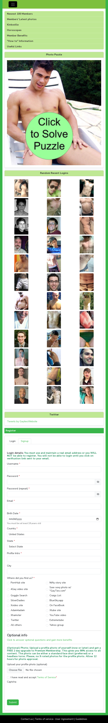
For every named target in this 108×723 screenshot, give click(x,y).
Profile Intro (14, 553)
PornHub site (18, 582)
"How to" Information (20, 41)
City (9, 565)
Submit (13, 702)
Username (13, 463)
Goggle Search (19, 595)
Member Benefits (17, 35)
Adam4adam (18, 610)
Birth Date (13, 513)
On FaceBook (57, 605)
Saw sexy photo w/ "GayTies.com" (60, 589)
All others (16, 625)
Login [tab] (13, 441)
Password (13, 476)
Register (11, 430)
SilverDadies (18, 600)
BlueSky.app (56, 600)
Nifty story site (58, 582)
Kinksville (13, 24)
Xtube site (55, 610)
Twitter (15, 620)
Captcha (11, 681)
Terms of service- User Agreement (54, 719)
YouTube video (58, 615)
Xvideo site (17, 605)
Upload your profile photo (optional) (27, 664)
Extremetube (57, 620)
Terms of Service (46, 677)
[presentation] (33, 690)
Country (12, 528)
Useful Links (14, 46)
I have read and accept (34, 677)
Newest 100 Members (20, 13)
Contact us (27, 719)
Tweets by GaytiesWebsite (22, 421)
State (11, 541)
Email (11, 501)
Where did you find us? (20, 578)
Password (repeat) (18, 488)
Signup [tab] (25, 441)
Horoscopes (14, 30)
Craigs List (55, 595)
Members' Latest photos (21, 19)
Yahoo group (57, 625)
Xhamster (16, 615)
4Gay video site (19, 589)
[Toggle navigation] (13, 4)
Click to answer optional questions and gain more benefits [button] (39, 640)
